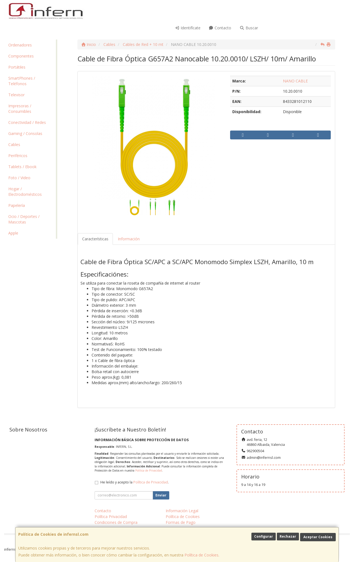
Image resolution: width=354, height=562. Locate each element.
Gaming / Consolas (25, 133)
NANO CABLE (295, 81)
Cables (14, 144)
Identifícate (188, 27)
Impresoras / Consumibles (19, 108)
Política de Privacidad (148, 470)
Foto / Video (19, 177)
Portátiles (16, 67)
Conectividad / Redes (27, 122)
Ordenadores (20, 45)
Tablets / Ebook (22, 166)
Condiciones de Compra (116, 522)
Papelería (16, 205)
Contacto (220, 27)
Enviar (160, 495)
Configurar (263, 536)
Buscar (249, 27)
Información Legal (182, 510)
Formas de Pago (181, 522)
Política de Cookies (201, 555)
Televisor (16, 94)
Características (95, 238)
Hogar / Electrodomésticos (25, 191)
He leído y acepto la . (134, 482)
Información (129, 238)
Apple (13, 233)
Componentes (21, 56)
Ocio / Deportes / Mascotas (24, 219)
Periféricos (17, 155)
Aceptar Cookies (317, 537)
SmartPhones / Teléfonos (21, 81)
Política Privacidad (111, 516)
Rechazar (288, 536)
